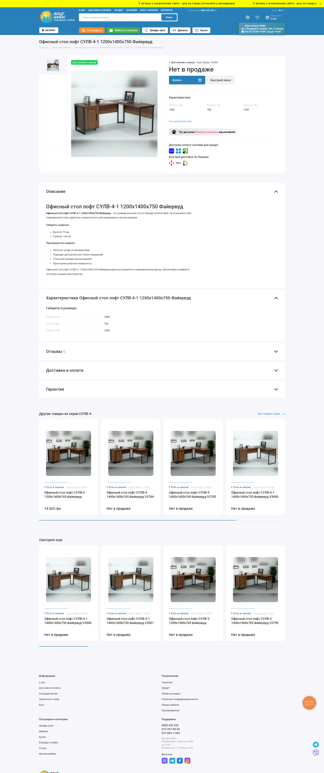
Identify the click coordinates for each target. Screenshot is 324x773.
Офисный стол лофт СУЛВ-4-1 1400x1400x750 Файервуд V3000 (254, 499)
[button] (46, 161)
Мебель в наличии (123, 30)
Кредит (119, 10)
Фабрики (131, 10)
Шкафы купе (155, 30)
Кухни (201, 30)
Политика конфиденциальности (180, 703)
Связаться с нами (49, 703)
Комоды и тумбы (48, 746)
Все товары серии (271, 418)
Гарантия (167, 686)
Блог (41, 709)
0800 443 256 (202, 10)
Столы (42, 752)
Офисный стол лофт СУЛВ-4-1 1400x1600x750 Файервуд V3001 (130, 625)
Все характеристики (180, 121)
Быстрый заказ (221, 80)
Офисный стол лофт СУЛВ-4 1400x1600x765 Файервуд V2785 (192, 499)
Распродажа (92, 30)
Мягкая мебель (47, 758)
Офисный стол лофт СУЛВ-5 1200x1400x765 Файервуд (189, 625)
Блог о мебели (149, 10)
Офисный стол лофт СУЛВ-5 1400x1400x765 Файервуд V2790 (254, 625)
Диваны (180, 30)
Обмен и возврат (171, 697)
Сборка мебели (170, 709)
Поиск (169, 17)
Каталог (49, 30)
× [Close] (320, 3)
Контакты (167, 10)
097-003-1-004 (171, 737)
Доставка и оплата (100, 10)
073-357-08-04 (171, 733)
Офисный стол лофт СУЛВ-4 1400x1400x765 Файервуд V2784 (130, 499)
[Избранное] (257, 17)
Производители (170, 714)
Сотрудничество (48, 697)
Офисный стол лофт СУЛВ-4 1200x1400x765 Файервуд (64, 499)
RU (278, 10)
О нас (82, 10)
